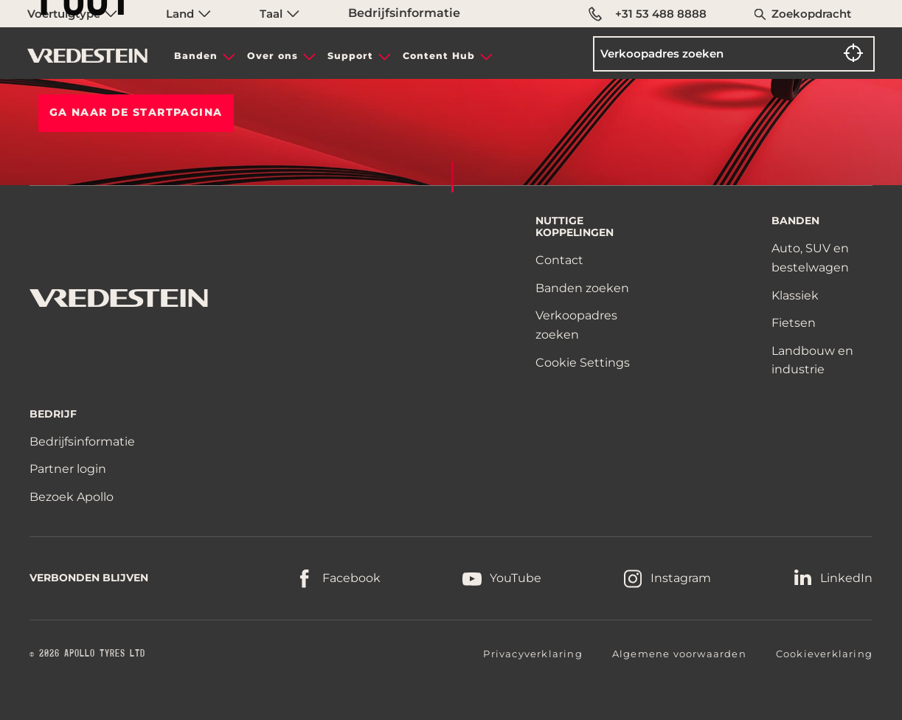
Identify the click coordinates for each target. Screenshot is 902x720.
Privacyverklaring (532, 654)
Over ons (272, 55)
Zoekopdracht (811, 14)
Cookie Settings (582, 363)
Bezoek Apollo (72, 497)
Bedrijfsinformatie (404, 13)
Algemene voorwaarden (679, 654)
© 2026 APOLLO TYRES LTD (87, 653)
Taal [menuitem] (279, 14)
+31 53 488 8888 (648, 14)
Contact (559, 260)
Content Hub (439, 55)
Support (350, 55)
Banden (196, 55)
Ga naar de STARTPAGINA (136, 112)
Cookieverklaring (824, 654)
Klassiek (795, 295)
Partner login (68, 469)
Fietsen (793, 323)
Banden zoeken (582, 288)
